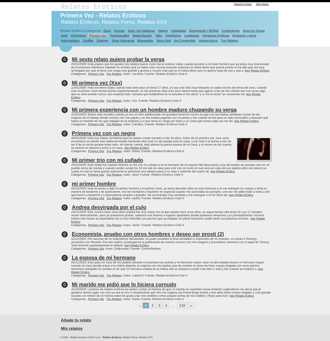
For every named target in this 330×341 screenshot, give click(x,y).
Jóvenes (102, 40)
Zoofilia (88, 40)
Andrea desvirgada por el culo (109, 207)
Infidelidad (178, 31)
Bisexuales (145, 40)
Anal (64, 35)
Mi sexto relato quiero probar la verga (118, 59)
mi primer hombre (94, 184)
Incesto (119, 31)
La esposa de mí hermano (104, 257)
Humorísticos (208, 40)
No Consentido (185, 40)
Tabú (158, 35)
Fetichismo (173, 35)
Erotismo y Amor (244, 35)
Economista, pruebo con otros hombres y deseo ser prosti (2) (148, 234)
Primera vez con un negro (103, 133)
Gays (107, 31)
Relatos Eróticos (93, 7)
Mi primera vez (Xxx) (97, 83)
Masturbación (142, 35)
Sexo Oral (163, 40)
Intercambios (70, 40)
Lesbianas (191, 35)
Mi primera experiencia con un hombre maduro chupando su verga (154, 110)
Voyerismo (78, 35)
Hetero (163, 31)
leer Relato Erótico (257, 70)
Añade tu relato (242, 4)
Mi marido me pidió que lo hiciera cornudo (124, 284)
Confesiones (231, 31)
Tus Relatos (229, 40)
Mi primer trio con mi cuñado (107, 160)
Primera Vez (98, 35)
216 (182, 305)
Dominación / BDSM (203, 31)
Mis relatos (262, 4)
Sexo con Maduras (141, 31)
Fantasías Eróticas (215, 35)
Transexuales (119, 35)
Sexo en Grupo (254, 31)
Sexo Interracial (123, 40)
